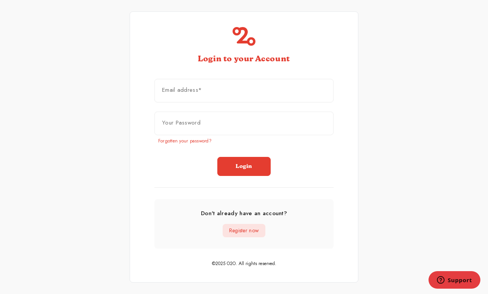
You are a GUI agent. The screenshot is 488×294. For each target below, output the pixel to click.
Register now (244, 230)
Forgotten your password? (185, 141)
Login (244, 166)
